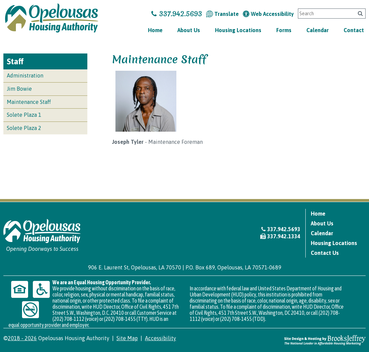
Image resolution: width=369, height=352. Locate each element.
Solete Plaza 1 (24, 115)
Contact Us (325, 253)
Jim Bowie (19, 89)
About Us (188, 30)
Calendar (317, 30)
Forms (283, 30)
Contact (354, 30)
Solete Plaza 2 (24, 128)
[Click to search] (360, 13)
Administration (25, 75)
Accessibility (160, 338)
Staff (15, 61)
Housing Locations (238, 30)
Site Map (127, 338)
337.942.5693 (176, 14)
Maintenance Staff (29, 102)
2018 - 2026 (22, 338)
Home (155, 30)
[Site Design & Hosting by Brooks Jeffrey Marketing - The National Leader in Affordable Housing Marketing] (325, 340)
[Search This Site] (325, 13)
